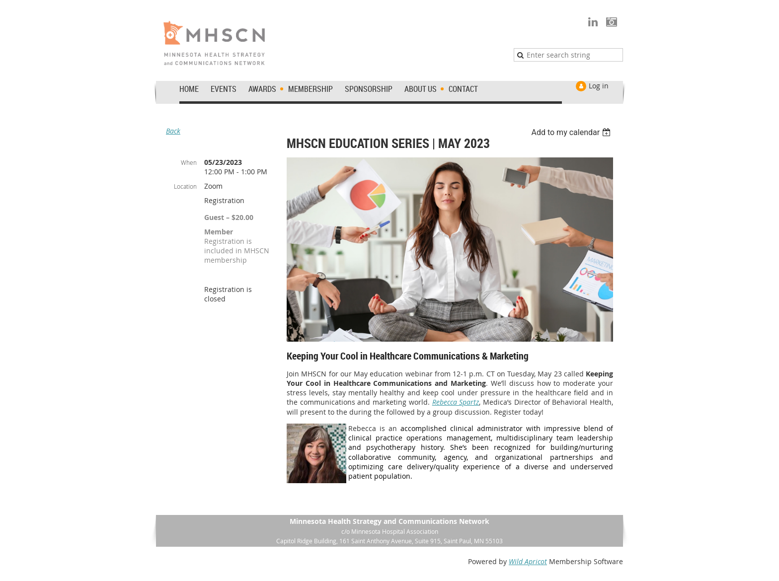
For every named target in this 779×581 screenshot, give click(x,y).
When (189, 162)
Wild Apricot (528, 561)
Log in (599, 85)
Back (173, 131)
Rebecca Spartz (455, 402)
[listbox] (572, 132)
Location (185, 186)
